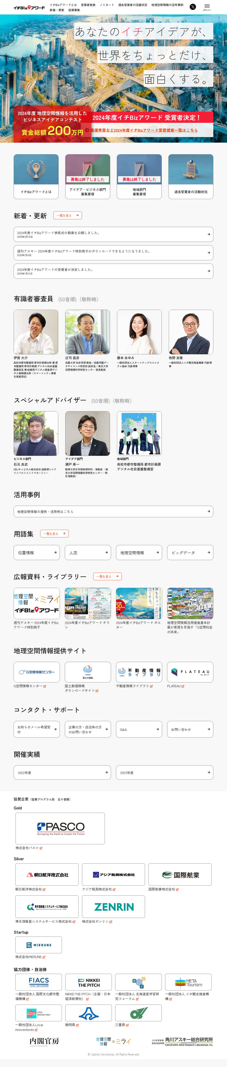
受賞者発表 (88, 5)
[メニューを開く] (207, 7)
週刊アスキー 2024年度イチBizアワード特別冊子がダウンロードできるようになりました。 (113, 253)
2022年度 (24, 780)
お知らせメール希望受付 (34, 736)
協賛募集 (74, 10)
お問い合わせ (181, 736)
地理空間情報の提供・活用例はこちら (45, 512)
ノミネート (107, 5)
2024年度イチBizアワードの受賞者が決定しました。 (113, 272)
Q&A (123, 736)
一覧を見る (64, 215)
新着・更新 (57, 10)
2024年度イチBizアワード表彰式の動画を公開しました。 (113, 234)
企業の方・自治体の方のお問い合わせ (85, 736)
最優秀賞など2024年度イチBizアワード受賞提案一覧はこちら (146, 130)
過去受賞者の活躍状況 (132, 5)
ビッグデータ (183, 555)
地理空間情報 (132, 555)
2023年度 (127, 780)
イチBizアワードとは (63, 5)
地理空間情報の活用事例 (167, 5)
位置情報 (26, 555)
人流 (73, 555)
